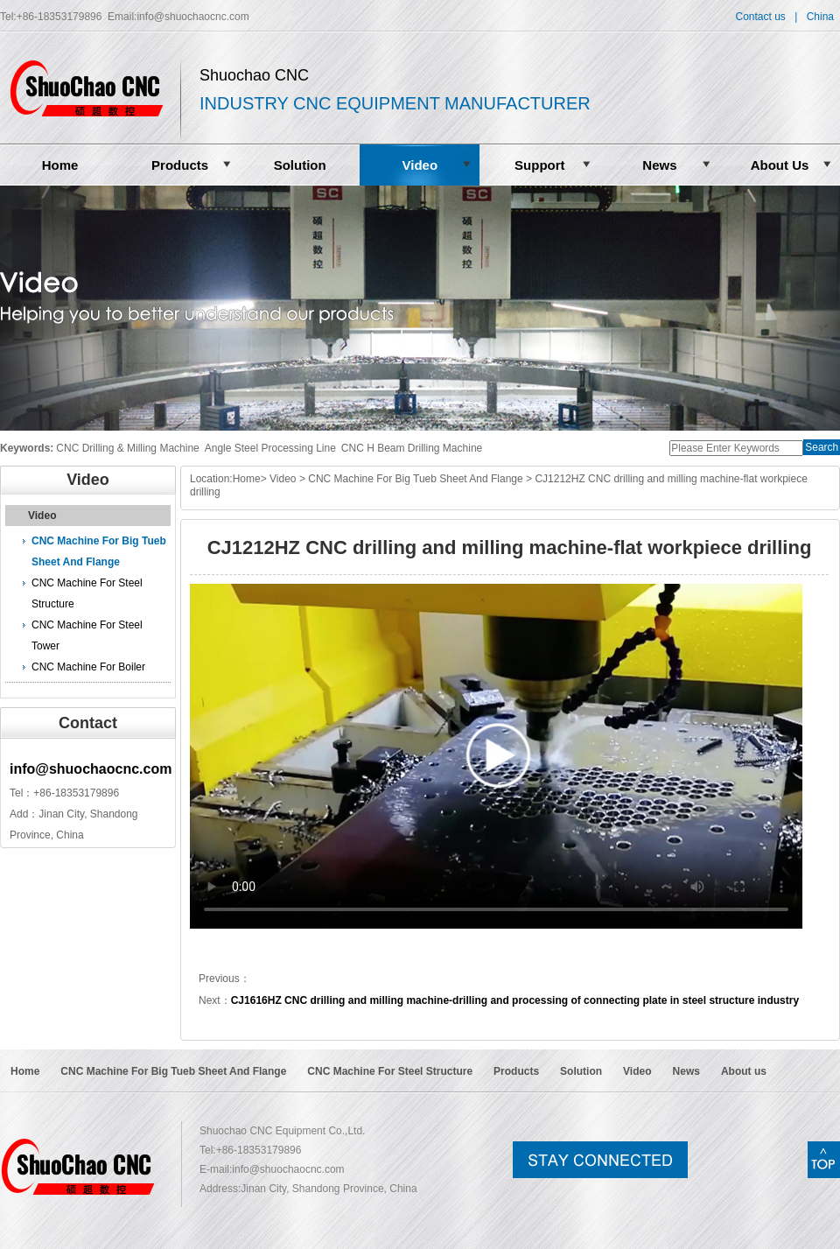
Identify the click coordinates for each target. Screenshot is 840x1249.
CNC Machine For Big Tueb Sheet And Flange (99, 551)
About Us (780, 165)
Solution (300, 165)
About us (743, 1071)
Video (420, 165)
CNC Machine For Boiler (88, 667)
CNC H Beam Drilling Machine (411, 448)
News (659, 165)
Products (179, 165)
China (820, 17)
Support (539, 165)
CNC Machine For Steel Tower (87, 635)
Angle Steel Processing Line (270, 448)
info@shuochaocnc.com (192, 17)
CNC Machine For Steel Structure (87, 593)
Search (821, 447)
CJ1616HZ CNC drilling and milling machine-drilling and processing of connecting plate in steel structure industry (515, 1000)
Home (60, 165)
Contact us (760, 17)
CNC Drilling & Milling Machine (127, 448)
